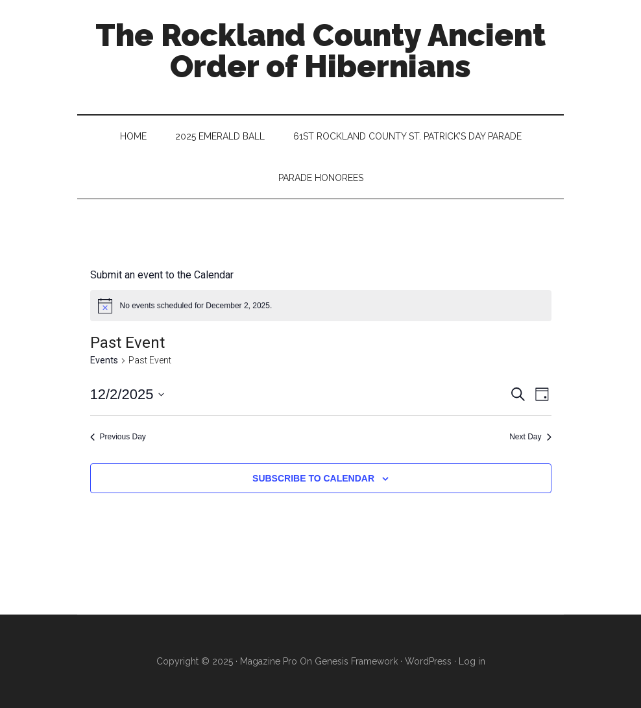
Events (104, 360)
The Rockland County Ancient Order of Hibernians (320, 50)
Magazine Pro (268, 661)
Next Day (530, 436)
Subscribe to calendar (313, 478)
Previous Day (118, 436)
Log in (472, 661)
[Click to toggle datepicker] (127, 394)
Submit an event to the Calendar (162, 275)
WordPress (428, 661)
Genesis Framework (356, 661)
